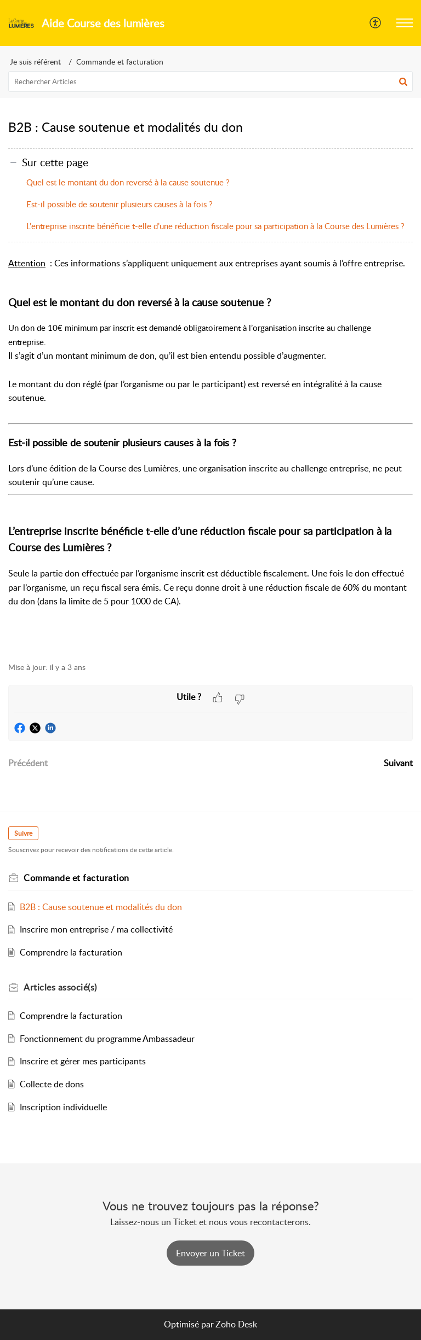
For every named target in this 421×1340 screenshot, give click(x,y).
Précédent (28, 763)
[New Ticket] (210, 1253)
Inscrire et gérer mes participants (83, 1061)
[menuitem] (375, 23)
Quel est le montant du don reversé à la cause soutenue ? (128, 182)
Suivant (398, 763)
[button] (404, 23)
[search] (210, 81)
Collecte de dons (52, 1084)
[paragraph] (210, 454)
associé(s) (60, 987)
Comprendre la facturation (71, 952)
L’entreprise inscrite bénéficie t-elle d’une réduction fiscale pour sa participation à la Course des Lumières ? (215, 225)
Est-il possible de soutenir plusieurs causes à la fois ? (119, 204)
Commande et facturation (119, 61)
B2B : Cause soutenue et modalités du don (101, 907)
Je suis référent (35, 61)
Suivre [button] (23, 833)
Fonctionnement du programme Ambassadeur (107, 1039)
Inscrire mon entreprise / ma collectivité (96, 929)
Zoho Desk (236, 1324)
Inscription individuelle (63, 1107)
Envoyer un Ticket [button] (210, 1253)
